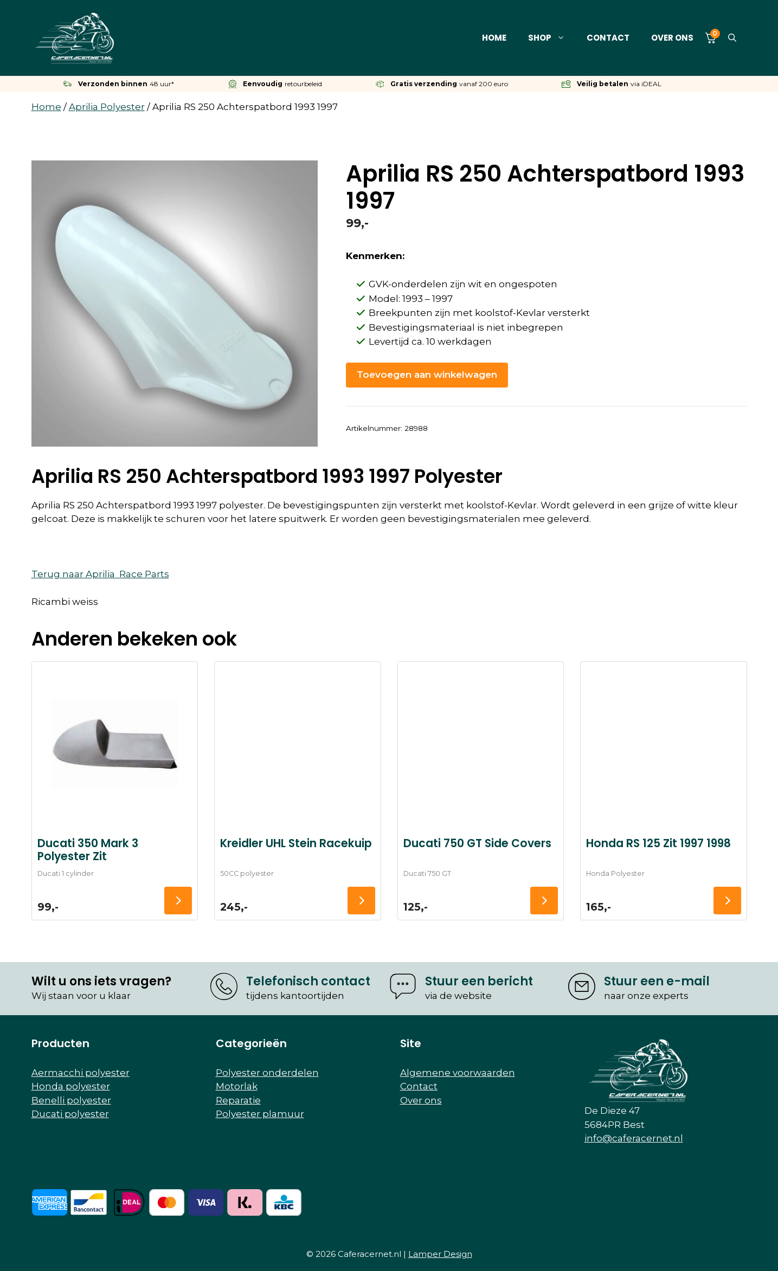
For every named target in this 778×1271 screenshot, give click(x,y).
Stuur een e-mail (657, 981)
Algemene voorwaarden (457, 1072)
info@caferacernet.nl (633, 1138)
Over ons (672, 37)
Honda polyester (70, 1086)
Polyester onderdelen (267, 1072)
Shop (552, 38)
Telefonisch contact (308, 981)
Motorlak (237, 1086)
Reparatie (238, 1100)
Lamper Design (440, 1254)
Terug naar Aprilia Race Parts (100, 574)
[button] (732, 38)
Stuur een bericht (479, 981)
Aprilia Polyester (107, 106)
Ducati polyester (70, 1113)
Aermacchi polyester (80, 1072)
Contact (608, 37)
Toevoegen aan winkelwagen (427, 374)
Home (494, 37)
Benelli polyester (71, 1100)
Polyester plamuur (260, 1113)
